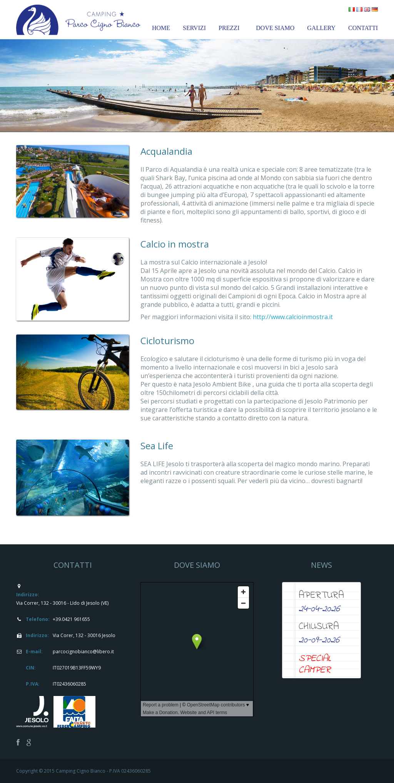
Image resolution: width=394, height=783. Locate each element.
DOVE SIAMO (275, 28)
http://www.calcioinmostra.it (293, 317)
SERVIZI (194, 28)
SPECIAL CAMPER (315, 664)
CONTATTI (363, 28)
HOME (161, 28)
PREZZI (229, 28)
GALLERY (321, 28)
